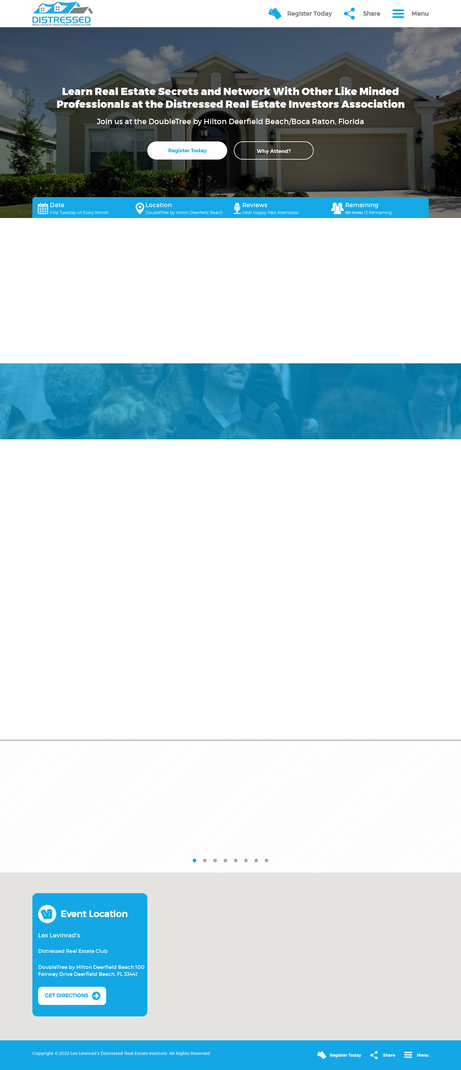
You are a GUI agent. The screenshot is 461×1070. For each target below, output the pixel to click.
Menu (420, 13)
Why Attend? (274, 151)
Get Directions (66, 995)
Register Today (309, 13)
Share (371, 13)
